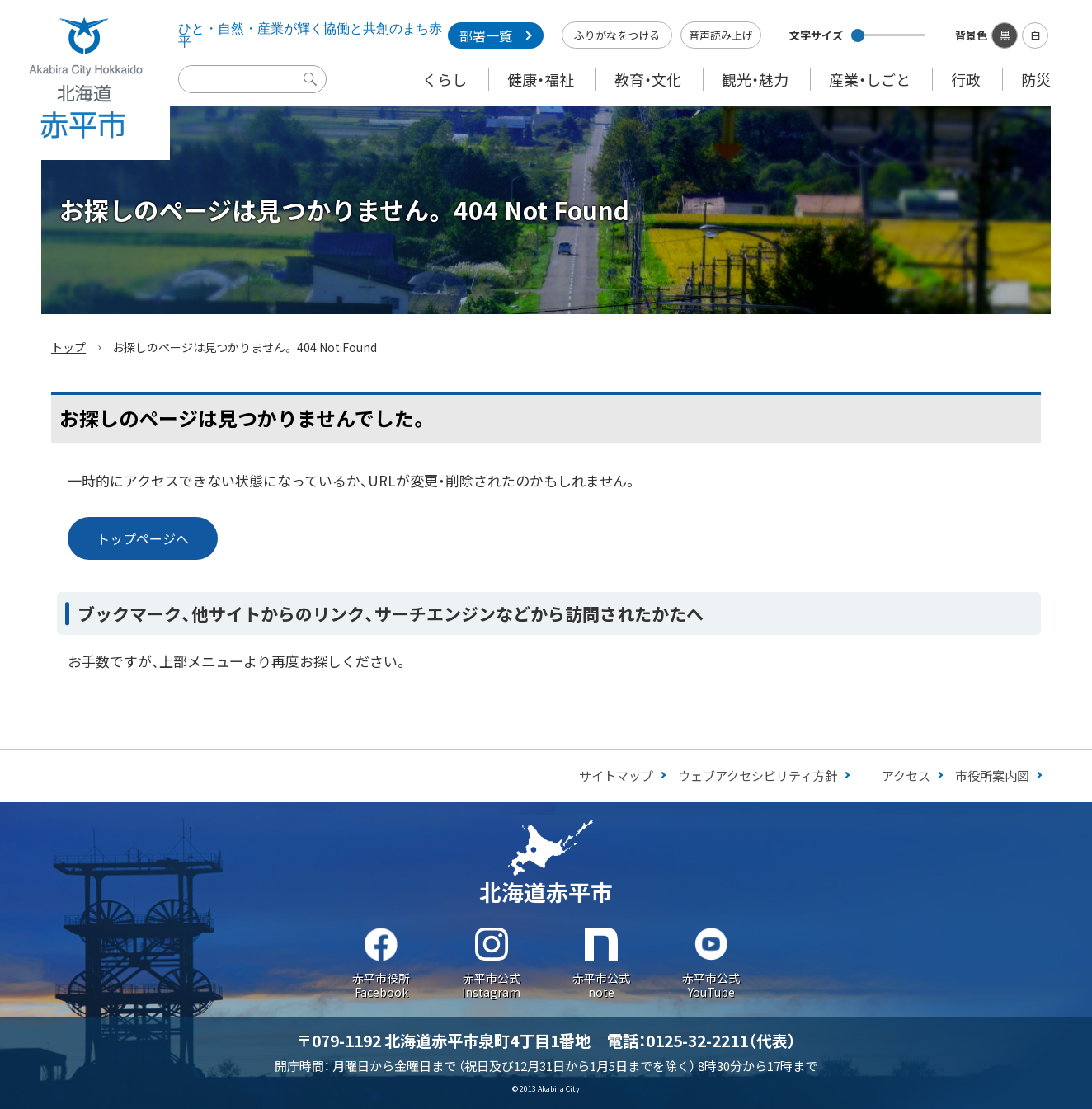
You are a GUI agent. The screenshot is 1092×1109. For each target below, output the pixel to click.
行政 (966, 79)
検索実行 (314, 91)
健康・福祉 (540, 79)
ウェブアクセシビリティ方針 (757, 775)
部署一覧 (485, 35)
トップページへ (142, 538)
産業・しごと (870, 79)
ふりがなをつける (617, 35)
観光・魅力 (755, 79)
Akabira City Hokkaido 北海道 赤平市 (85, 80)
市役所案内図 (992, 775)
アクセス (906, 775)
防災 (1036, 79)
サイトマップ (616, 775)
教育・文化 (647, 79)
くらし (444, 79)
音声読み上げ (721, 35)
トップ (68, 347)
